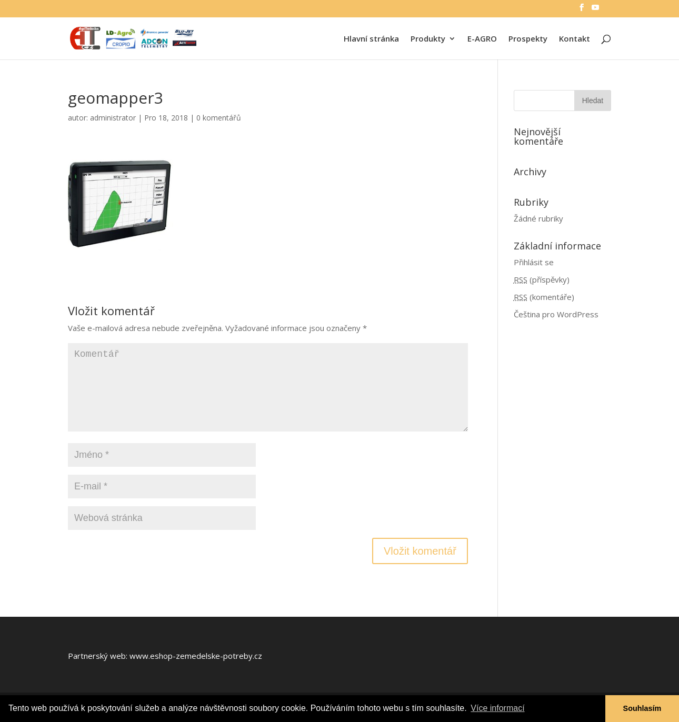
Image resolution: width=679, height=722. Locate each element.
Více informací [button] (497, 708)
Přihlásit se (534, 262)
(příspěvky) (542, 279)
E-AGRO (482, 39)
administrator (113, 118)
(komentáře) (544, 297)
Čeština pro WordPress (556, 314)
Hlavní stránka (371, 39)
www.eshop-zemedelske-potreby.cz (195, 655)
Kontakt (574, 39)
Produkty (428, 39)
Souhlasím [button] (642, 708)
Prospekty (527, 39)
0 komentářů (218, 118)
